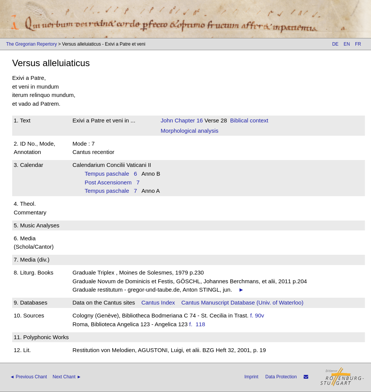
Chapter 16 (188, 120)
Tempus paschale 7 (110, 190)
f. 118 (198, 324)
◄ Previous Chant (28, 376)
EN (347, 44)
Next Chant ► (67, 376)
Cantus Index (158, 302)
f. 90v (257, 315)
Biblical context (249, 120)
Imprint (251, 376)
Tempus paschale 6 (110, 173)
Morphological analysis (189, 130)
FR (358, 44)
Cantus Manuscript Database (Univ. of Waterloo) (242, 302)
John (167, 120)
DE (335, 44)
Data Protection (281, 376)
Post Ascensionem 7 (111, 182)
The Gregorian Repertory (31, 44)
